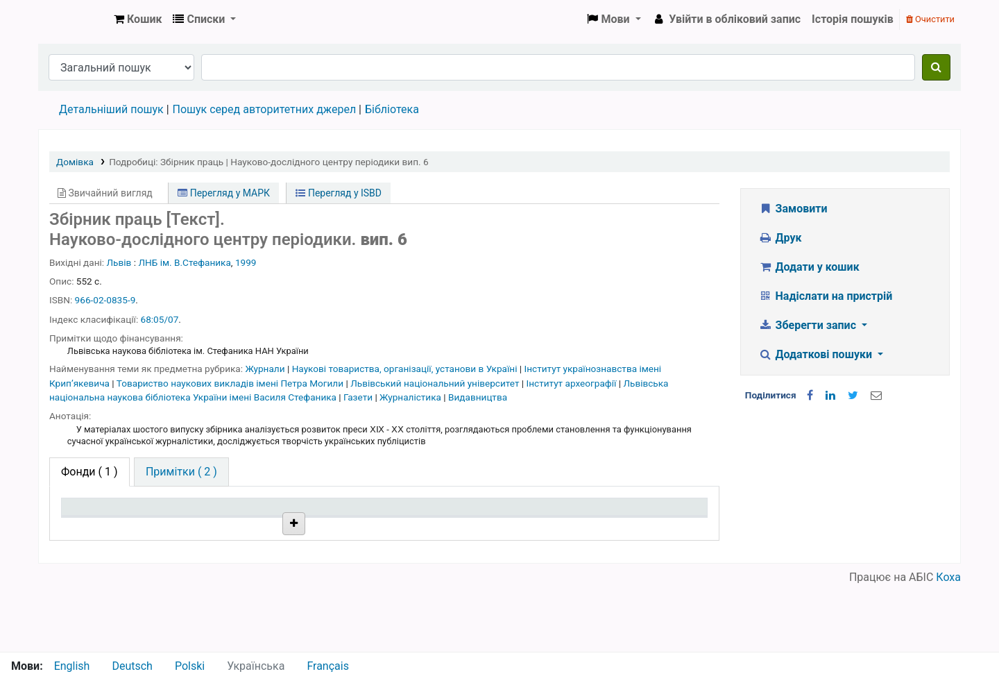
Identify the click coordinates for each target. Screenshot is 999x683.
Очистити (930, 19)
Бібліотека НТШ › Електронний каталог (73, 19)
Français (328, 666)
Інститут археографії (573, 383)
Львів (119, 262)
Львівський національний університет (436, 383)
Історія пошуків (853, 19)
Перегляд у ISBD (339, 193)
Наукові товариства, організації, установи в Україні (406, 368)
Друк (779, 237)
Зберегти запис (808, 325)
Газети (359, 397)
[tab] (181, 472)
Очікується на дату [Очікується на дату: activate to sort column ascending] (632, 527)
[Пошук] (936, 67)
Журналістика (411, 397)
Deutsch (132, 666)
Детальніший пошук (111, 109)
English (72, 666)
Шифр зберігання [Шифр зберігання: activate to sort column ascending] (369, 527)
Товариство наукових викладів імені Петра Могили (231, 383)
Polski (190, 666)
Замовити (793, 208)
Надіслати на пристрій (825, 296)
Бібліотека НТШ (241, 559)
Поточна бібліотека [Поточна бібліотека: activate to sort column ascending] (244, 527)
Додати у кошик (809, 266)
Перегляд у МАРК (224, 193)
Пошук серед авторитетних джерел (265, 109)
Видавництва (477, 397)
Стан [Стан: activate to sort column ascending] (469, 527)
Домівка (75, 161)
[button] (137, 19)
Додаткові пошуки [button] (816, 354)
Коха (948, 643)
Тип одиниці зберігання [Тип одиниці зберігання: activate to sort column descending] (98, 519)
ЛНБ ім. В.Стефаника (184, 262)
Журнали (266, 368)
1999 (246, 262)
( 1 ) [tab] (89, 471)
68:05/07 (160, 319)
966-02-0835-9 (105, 299)
